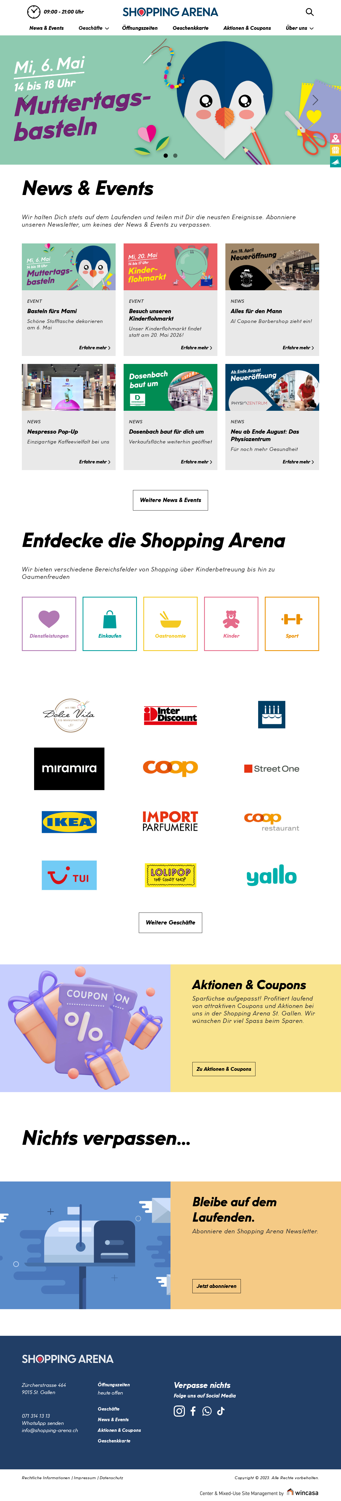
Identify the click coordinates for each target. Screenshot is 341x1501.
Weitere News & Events (170, 500)
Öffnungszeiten (140, 28)
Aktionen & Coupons (247, 28)
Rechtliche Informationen (46, 1478)
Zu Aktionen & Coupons (224, 1069)
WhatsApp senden (43, 1423)
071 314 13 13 (36, 1416)
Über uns (296, 28)
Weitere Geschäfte (170, 923)
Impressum (85, 1478)
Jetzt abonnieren (217, 1286)
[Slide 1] (175, 155)
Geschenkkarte (191, 28)
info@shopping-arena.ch (50, 1430)
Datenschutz (111, 1478)
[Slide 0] (166, 155)
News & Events (46, 28)
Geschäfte (91, 28)
